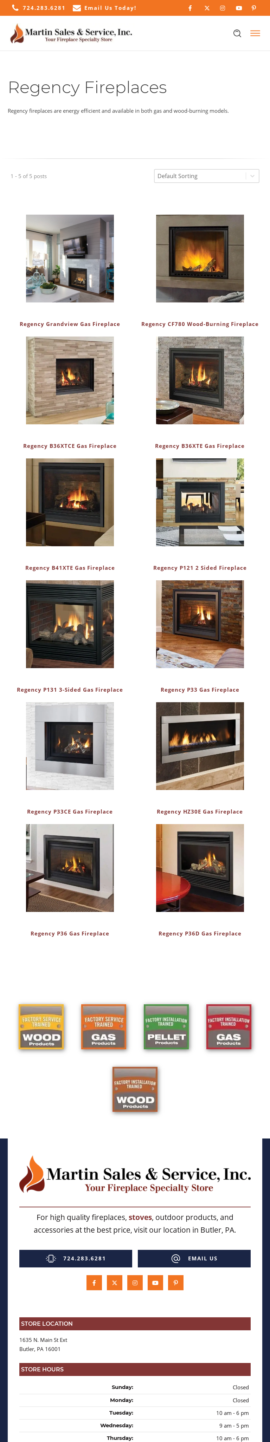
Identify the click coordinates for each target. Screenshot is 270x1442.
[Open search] (237, 33)
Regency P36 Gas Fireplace (70, 933)
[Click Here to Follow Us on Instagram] (223, 8)
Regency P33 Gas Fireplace (200, 689)
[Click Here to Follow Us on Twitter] (207, 8)
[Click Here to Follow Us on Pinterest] (254, 8)
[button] (38, 8)
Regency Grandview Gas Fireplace (70, 323)
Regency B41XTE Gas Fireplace (70, 567)
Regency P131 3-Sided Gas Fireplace (70, 689)
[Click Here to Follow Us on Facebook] (191, 8)
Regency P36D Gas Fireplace (200, 933)
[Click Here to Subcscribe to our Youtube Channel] (238, 8)
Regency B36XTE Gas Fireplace (200, 445)
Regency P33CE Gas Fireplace (70, 811)
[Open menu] (255, 33)
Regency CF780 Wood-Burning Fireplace (200, 323)
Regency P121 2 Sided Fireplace (200, 567)
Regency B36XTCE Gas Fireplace (70, 445)
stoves (140, 1217)
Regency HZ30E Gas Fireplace (200, 811)
